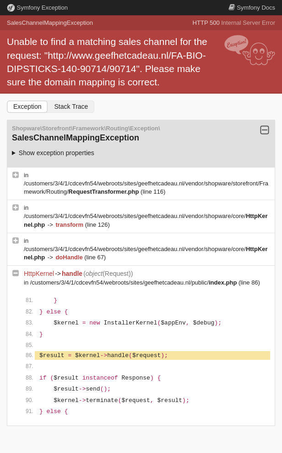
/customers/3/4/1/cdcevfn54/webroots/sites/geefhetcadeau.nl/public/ (134, 282)
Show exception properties (56, 153)
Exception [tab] (27, 106)
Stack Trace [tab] (71, 106)
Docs (251, 7)
